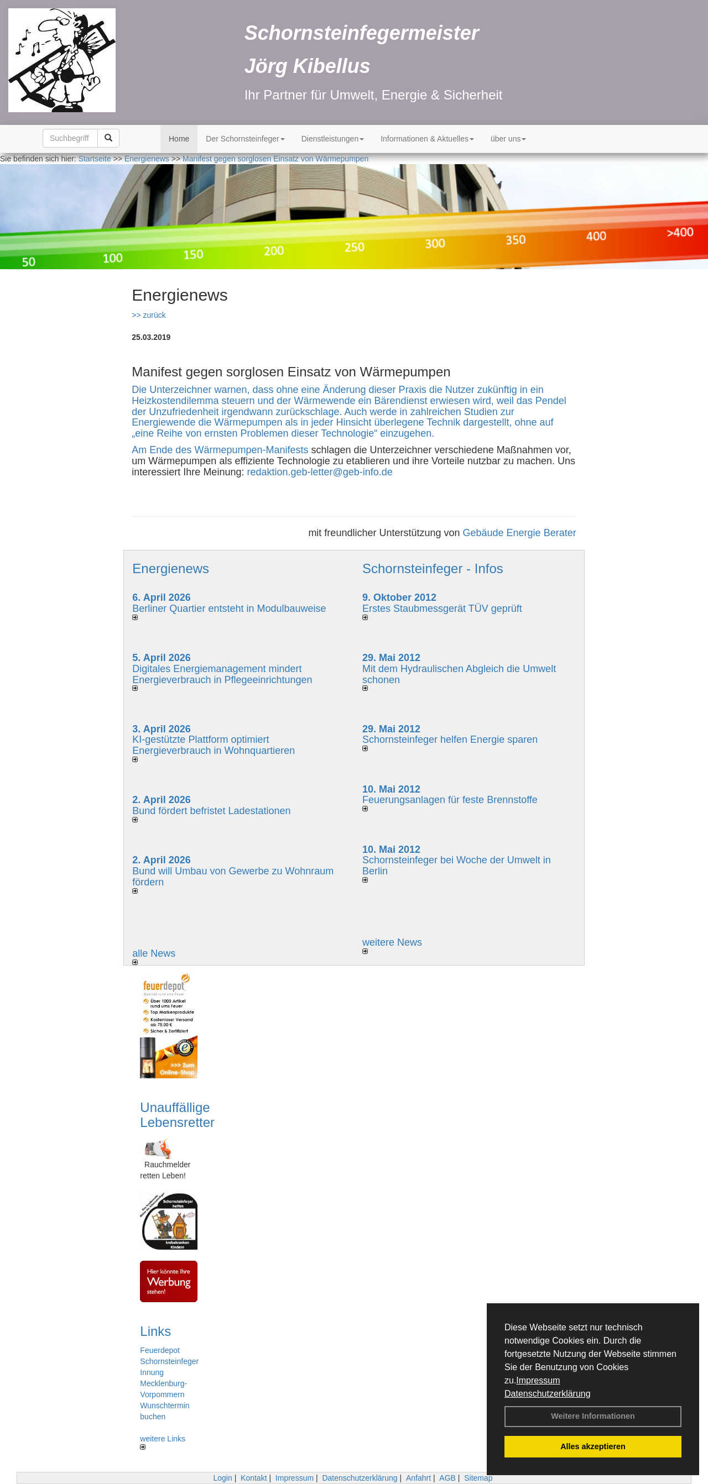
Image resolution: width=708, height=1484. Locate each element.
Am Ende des (163, 449)
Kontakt (254, 1477)
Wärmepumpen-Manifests (251, 449)
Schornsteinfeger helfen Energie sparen (450, 739)
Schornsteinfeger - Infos (432, 568)
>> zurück (148, 315)
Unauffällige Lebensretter (177, 1114)
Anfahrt (418, 1477)
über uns (508, 138)
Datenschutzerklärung (547, 1393)
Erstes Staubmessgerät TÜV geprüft (442, 608)
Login (222, 1477)
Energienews (170, 568)
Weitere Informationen (593, 1416)
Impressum (538, 1380)
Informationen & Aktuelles (427, 138)
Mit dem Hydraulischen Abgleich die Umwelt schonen (459, 674)
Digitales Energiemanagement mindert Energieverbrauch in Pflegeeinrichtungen (222, 674)
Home (179, 138)
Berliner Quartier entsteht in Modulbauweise (229, 608)
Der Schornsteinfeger (245, 138)
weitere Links (162, 1442)
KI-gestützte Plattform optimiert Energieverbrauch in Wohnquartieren (213, 745)
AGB (447, 1477)
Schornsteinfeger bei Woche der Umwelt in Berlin (456, 865)
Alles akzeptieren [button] (593, 1446)
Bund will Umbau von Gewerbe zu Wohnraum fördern (233, 877)
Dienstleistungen (333, 138)
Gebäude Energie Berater (519, 532)
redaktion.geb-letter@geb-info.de (319, 472)
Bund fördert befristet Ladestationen (211, 810)
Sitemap (478, 1477)
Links (155, 1331)
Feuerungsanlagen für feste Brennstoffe (450, 799)
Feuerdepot (160, 1350)
